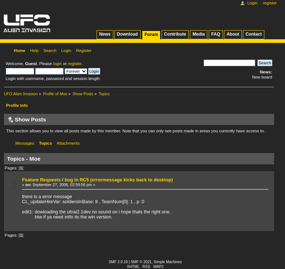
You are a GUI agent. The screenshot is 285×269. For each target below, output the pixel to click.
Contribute (175, 34)
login (57, 63)
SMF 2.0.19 (118, 262)
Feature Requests (41, 179)
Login (252, 3)
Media (198, 34)
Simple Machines (168, 262)
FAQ (215, 34)
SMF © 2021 (141, 262)
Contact (253, 34)
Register (270, 3)
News (104, 34)
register (74, 63)
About (233, 34)
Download (127, 34)
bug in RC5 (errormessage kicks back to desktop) (119, 179)
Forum (151, 34)
